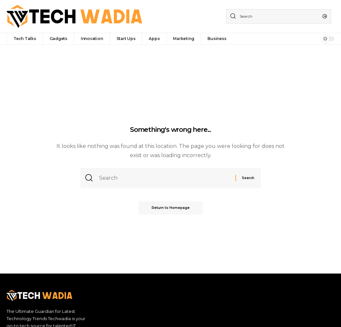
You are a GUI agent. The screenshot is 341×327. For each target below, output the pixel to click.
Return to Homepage (171, 208)
